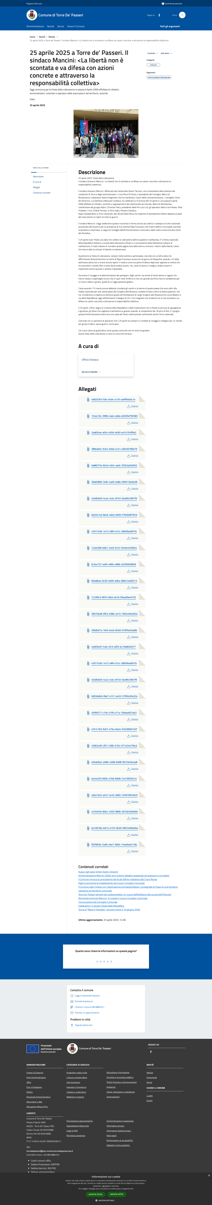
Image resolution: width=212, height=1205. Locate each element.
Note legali (111, 1135)
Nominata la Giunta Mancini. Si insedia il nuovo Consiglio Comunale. (113, 898)
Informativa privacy (115, 1125)
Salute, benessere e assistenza (121, 1092)
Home (32, 36)
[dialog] (106, 1189)
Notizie (52, 36)
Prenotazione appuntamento (80, 1121)
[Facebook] (158, 15)
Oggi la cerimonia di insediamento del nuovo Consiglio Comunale (111, 883)
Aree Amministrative (36, 1077)
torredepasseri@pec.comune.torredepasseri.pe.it (50, 1151)
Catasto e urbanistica (76, 1092)
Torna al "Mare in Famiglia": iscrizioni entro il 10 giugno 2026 (109, 909)
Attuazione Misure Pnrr (37, 1106)
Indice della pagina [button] (41, 167)
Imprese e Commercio (76, 1087)
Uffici (29, 1082)
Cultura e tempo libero (77, 1077)
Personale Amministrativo (38, 1097)
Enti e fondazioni (34, 1087)
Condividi (153, 53)
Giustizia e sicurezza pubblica (120, 1077)
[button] (106, 1200)
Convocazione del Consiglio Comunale (97, 902)
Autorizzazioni (113, 1096)
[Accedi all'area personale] (172, 3)
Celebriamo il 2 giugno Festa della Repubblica (101, 906)
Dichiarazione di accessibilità (120, 1140)
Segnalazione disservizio (78, 1125)
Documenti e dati (34, 1101)
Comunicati (152, 1077)
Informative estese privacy (119, 1130)
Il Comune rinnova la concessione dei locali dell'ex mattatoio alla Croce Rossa (117, 879)
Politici (30, 1092)
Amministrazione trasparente (120, 1121)
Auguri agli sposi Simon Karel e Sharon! (98, 872)
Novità (42, 36)
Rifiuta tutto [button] (116, 1194)
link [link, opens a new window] (132, 1189)
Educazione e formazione (118, 1072)
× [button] (209, 1176)
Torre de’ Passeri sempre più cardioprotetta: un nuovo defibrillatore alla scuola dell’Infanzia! (124, 894)
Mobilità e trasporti (75, 1097)
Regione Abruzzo (34, 3)
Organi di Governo (35, 1072)
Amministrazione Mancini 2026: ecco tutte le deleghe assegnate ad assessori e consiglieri (123, 875)
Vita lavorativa (73, 1082)
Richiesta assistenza (76, 1135)
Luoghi (150, 1095)
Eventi (150, 1100)
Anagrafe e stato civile (77, 1072)
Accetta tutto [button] (95, 1194)
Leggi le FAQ (72, 1130)
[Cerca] (182, 15)
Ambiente (111, 1087)
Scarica (132, 406)
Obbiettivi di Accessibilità (118, 1145)
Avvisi (149, 1082)
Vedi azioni (167, 53)
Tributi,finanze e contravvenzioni (122, 1082)
